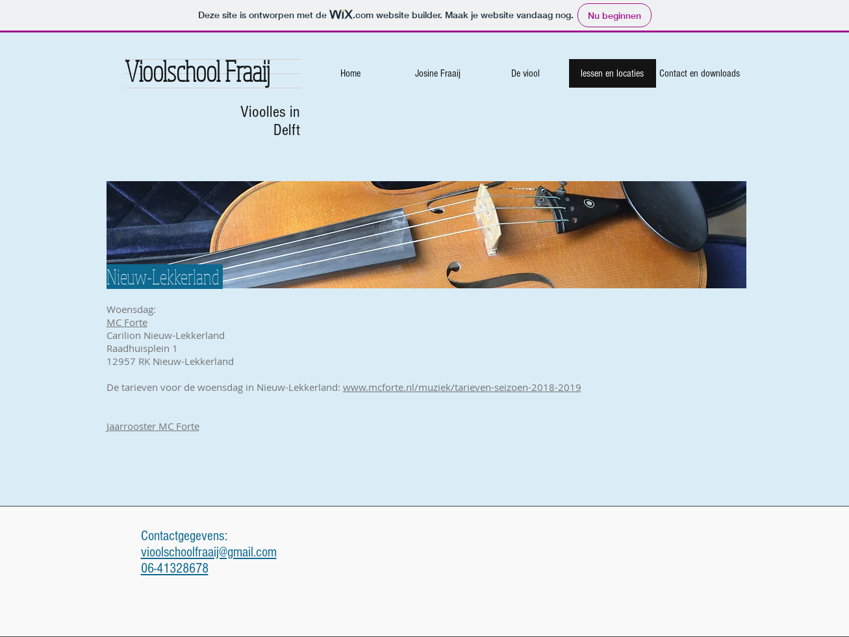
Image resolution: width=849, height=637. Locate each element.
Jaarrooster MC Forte (153, 425)
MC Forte (127, 322)
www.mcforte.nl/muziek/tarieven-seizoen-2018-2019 (462, 387)
